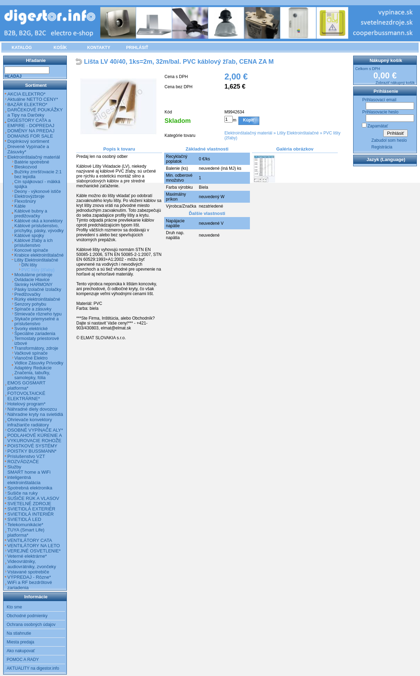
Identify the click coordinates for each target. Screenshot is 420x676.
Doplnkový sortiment (28, 141)
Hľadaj (13, 76)
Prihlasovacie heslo (380, 112)
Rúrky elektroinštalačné (37, 299)
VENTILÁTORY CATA (29, 540)
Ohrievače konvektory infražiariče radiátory (29, 422)
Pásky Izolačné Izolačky (37, 289)
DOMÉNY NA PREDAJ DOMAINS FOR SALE (31, 133)
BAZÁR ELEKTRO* (27, 104)
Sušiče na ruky (22, 493)
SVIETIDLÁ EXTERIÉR (31, 508)
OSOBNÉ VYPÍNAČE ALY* (35, 430)
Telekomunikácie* (25, 524)
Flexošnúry (25, 201)
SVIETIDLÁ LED (24, 519)
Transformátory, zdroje (36, 348)
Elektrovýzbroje (29, 196)
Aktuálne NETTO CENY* (32, 99)
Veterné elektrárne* (27, 556)
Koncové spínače (31, 250)
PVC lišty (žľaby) (38, 269)
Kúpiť (248, 120)
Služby (14, 466)
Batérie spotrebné (31, 162)
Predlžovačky (27, 294)
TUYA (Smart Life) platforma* (25, 532)
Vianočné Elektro (31, 358)
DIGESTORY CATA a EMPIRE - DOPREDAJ (30, 123)
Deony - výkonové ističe (37, 191)
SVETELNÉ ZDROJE (29, 503)
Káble (20, 206)
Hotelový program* (26, 403)
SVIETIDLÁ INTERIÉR (30, 514)
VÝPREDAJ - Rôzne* (29, 577)
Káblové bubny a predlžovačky (30, 213)
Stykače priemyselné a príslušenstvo (36, 321)
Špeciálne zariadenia (34, 333)
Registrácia (381, 147)
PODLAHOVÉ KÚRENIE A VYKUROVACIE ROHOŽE (34, 438)
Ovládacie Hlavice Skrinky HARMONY (33, 282)
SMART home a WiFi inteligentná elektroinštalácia (28, 477)
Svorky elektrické (31, 328)
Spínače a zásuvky (32, 309)
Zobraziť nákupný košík (395, 83)
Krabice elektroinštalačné (39, 255)
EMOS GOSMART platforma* (26, 385)
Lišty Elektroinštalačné (297, 133)
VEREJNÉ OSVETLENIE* (34, 550)
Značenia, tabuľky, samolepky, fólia (32, 375)
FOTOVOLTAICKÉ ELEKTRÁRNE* (26, 396)
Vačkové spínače (31, 353)
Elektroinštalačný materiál (248, 133)
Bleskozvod (25, 167)
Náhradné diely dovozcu (32, 409)
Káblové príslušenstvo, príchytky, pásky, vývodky (39, 228)
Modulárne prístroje (33, 274)
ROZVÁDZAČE (23, 461)
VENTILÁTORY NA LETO (33, 545)
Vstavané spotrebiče (28, 571)
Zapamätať (378, 126)
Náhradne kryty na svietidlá (35, 414)
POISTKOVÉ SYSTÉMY (32, 445)
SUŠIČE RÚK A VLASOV (33, 498)
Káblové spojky (29, 235)
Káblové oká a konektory (38, 220)
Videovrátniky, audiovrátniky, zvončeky (31, 564)
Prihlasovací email (379, 99)
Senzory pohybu (30, 304)
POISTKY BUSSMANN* (31, 451)
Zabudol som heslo (389, 140)
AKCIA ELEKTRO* (26, 94)
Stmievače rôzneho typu (38, 314)
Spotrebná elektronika (29, 487)
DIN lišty (29, 265)
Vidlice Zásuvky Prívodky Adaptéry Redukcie (38, 365)
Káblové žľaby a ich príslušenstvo (33, 243)
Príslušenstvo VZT (26, 456)
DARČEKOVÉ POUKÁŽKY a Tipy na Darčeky (35, 112)
